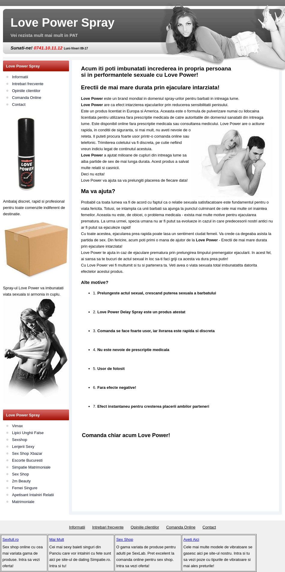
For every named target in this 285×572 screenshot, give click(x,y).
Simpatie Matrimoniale (31, 467)
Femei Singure (25, 488)
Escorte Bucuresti (27, 460)
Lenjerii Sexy (23, 446)
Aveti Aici (191, 539)
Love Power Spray (62, 22)
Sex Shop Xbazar (27, 453)
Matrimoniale (23, 501)
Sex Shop (20, 474)
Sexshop (19, 439)
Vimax (17, 426)
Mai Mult (56, 539)
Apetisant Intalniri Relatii (33, 495)
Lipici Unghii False (28, 432)
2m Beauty (21, 481)
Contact (19, 104)
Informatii (20, 77)
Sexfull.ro (10, 539)
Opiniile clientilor (26, 90)
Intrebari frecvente (28, 84)
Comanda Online (26, 97)
